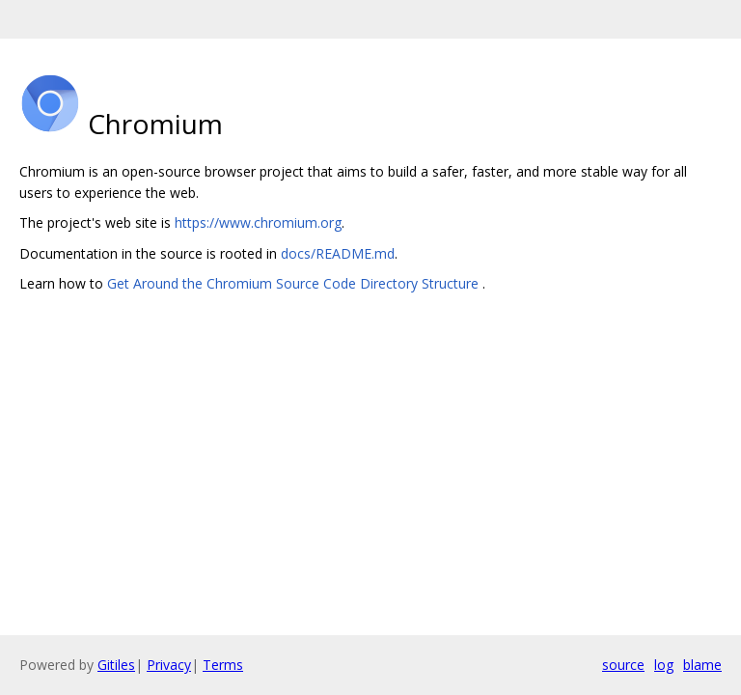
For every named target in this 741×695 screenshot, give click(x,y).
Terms (223, 664)
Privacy (169, 664)
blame (702, 664)
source (623, 664)
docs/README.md (338, 253)
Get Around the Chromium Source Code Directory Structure (294, 283)
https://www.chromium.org (258, 222)
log (663, 664)
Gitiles (116, 664)
